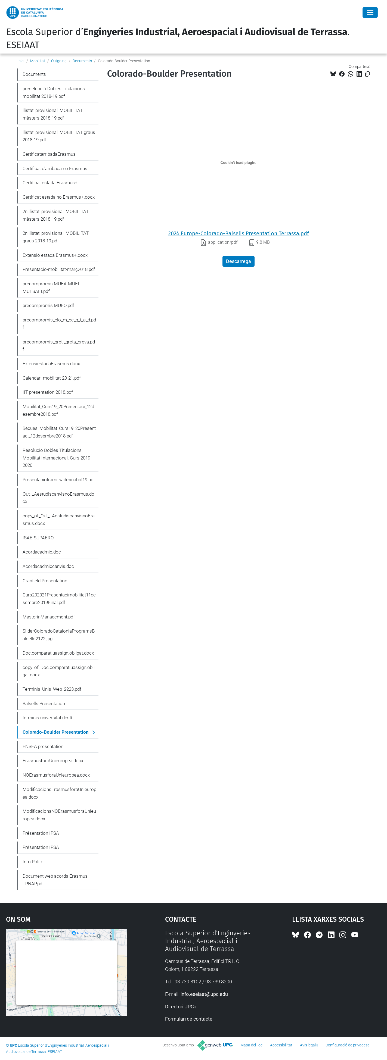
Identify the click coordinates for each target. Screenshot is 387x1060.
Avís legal (308, 1045)
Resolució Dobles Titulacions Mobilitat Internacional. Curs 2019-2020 (57, 458)
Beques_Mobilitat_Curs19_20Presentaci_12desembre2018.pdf (59, 432)
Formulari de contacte (188, 1019)
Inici (20, 61)
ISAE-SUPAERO (38, 537)
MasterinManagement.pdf (49, 617)
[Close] (370, 12)
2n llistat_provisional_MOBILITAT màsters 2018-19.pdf (56, 215)
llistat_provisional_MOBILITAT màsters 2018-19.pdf (53, 114)
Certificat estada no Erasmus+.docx (59, 197)
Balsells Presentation (44, 703)
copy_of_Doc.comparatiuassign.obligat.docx (59, 671)
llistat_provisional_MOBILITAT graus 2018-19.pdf (59, 136)
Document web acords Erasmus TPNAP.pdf (55, 879)
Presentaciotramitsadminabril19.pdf (59, 479)
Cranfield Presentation (45, 580)
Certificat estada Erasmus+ (50, 182)
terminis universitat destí (47, 717)
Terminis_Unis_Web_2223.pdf (52, 689)
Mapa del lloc (251, 1045)
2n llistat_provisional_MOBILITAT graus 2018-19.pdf (56, 236)
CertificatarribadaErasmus (49, 154)
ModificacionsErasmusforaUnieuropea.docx (59, 793)
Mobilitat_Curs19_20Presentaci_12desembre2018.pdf (58, 410)
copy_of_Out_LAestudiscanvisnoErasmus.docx (59, 519)
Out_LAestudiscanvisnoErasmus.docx (58, 497)
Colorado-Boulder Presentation (56, 732)
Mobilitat (37, 61)
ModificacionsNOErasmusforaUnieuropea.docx (59, 814)
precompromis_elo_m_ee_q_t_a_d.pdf (59, 323)
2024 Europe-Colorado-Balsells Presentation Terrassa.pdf (238, 233)
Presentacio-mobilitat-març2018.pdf (59, 269)
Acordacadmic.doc (42, 552)
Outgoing (59, 61)
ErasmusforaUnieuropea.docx (53, 760)
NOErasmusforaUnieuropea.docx (56, 775)
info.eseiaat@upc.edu (204, 994)
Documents (82, 61)
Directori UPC (179, 1006)
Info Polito (33, 861)
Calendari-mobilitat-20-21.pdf (52, 378)
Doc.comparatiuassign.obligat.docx (58, 653)
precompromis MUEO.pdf (48, 305)
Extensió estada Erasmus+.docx (55, 255)
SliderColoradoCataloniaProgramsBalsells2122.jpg (59, 634)
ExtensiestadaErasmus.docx (51, 363)
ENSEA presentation (43, 746)
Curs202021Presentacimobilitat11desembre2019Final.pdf (59, 598)
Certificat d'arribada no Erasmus (55, 168)
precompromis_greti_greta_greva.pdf (59, 345)
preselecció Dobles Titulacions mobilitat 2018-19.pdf (54, 92)
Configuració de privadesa (348, 1045)
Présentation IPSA (41, 833)
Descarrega (238, 261)
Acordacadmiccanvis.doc (48, 566)
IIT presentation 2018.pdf (48, 392)
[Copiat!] (367, 74)
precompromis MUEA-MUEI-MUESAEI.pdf (52, 287)
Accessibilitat (281, 1045)
